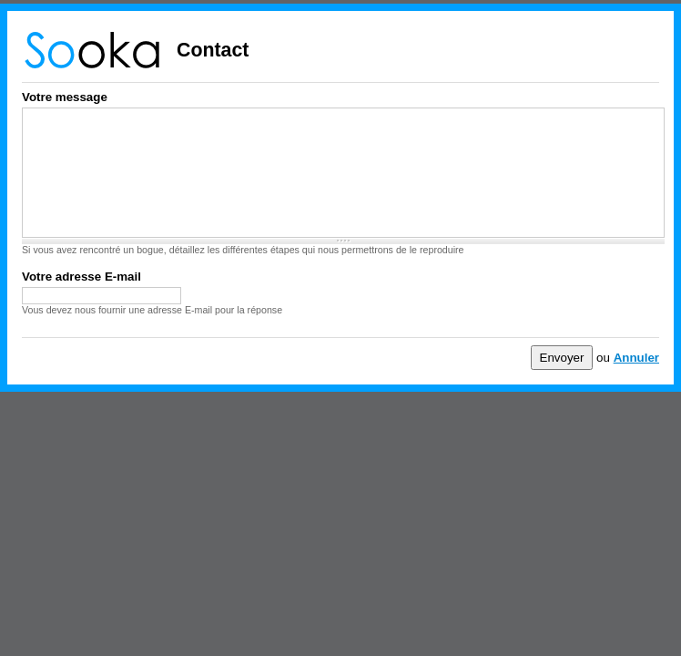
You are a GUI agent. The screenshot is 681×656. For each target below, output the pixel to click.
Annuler (636, 357)
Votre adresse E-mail (81, 276)
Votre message (64, 97)
